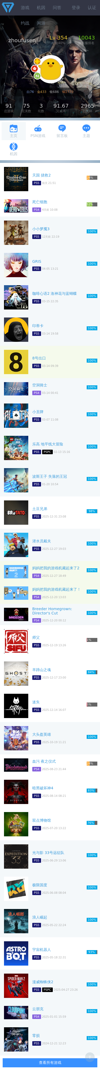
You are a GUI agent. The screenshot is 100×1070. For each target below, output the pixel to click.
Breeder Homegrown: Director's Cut (52, 611)
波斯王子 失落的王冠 (49, 476)
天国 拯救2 (41, 175)
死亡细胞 (39, 202)
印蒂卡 (37, 326)
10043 (86, 37)
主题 (86, 131)
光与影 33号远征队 (48, 852)
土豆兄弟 (39, 509)
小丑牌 (37, 412)
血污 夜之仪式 (44, 761)
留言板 (62, 131)
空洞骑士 (39, 385)
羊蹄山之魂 (41, 670)
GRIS (36, 261)
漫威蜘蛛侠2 (42, 982)
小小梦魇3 (41, 229)
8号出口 (39, 358)
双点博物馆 (41, 820)
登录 (76, 7)
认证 (92, 7)
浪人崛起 (39, 917)
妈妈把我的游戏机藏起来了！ (56, 589)
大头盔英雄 (41, 734)
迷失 (36, 702)
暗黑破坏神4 (42, 788)
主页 (13, 131)
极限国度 (39, 885)
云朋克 (37, 1009)
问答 (57, 7)
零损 (36, 1035)
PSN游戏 (37, 131)
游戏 (25, 7)
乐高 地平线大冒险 (47, 444)
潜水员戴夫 (41, 541)
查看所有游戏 (50, 1062)
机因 (41, 7)
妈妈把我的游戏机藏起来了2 (55, 568)
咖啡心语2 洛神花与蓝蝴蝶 (54, 293)
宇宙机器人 (41, 949)
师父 (36, 637)
